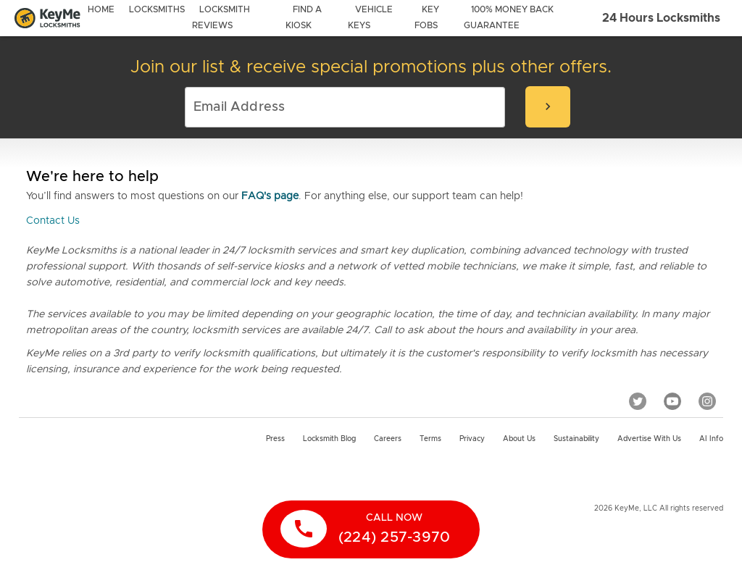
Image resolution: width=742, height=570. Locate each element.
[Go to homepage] (47, 18)
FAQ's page (270, 196)
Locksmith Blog (329, 439)
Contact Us (53, 221)
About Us (519, 439)
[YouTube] (672, 401)
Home (101, 9)
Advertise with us (649, 439)
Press (275, 439)
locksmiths (157, 9)
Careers (387, 439)
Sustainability (576, 439)
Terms (430, 439)
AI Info (711, 439)
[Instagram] (707, 401)
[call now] (371, 529)
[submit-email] (547, 106)
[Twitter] (637, 401)
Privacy (472, 439)
